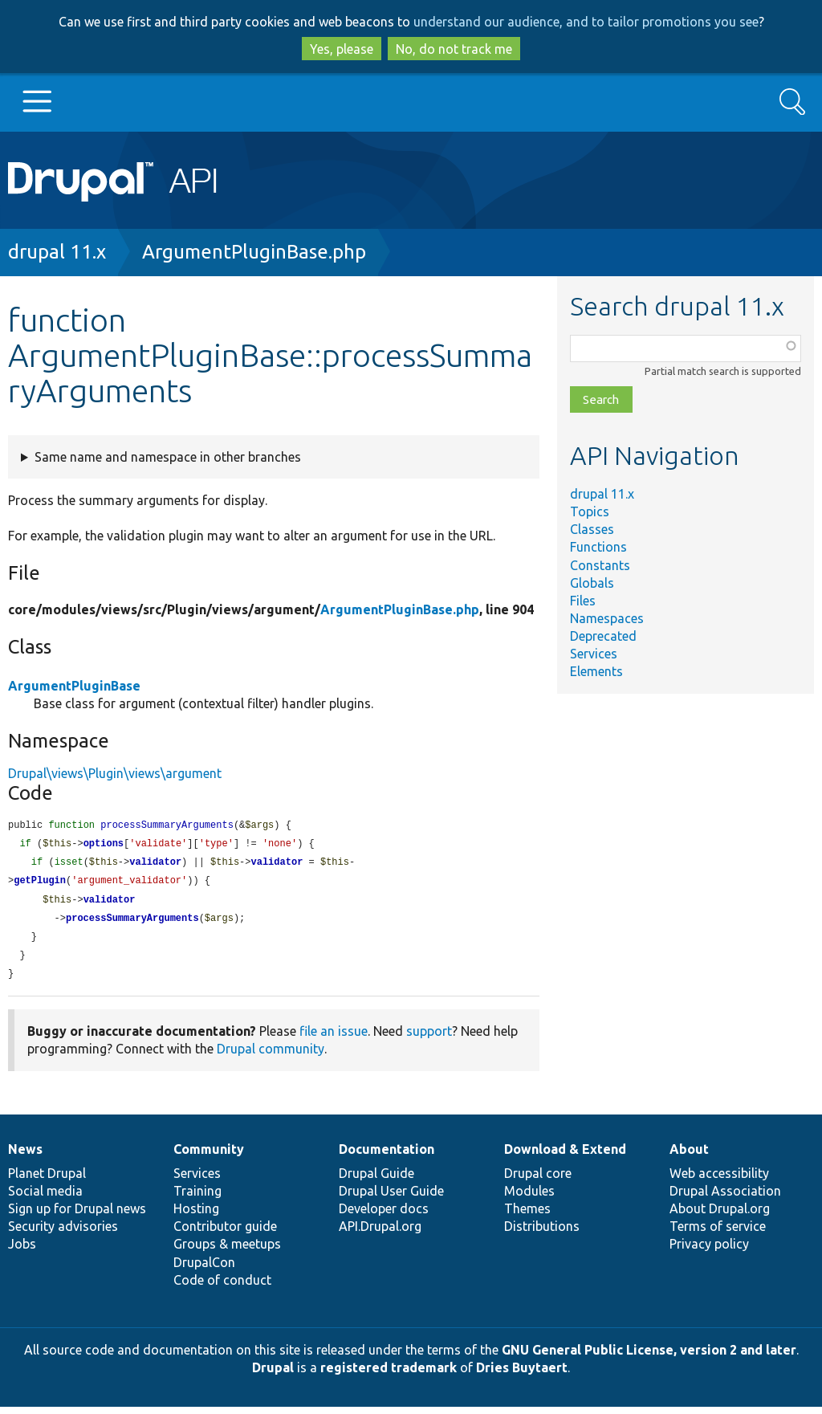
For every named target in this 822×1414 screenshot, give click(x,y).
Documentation (386, 1156)
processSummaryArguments (132, 923)
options (103, 845)
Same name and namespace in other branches (168, 457)
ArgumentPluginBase (74, 685)
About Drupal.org (719, 1215)
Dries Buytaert (522, 1374)
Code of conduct (222, 1287)
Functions (598, 547)
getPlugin (40, 883)
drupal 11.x (57, 252)
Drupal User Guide (391, 1198)
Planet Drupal (47, 1180)
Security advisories (63, 1233)
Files (583, 600)
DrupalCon (204, 1269)
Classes (592, 529)
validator (155, 864)
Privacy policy (709, 1251)
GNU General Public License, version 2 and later (649, 1357)
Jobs (22, 1251)
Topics (589, 511)
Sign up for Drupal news (77, 1215)
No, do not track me (454, 49)
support (429, 1038)
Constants (600, 565)
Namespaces (607, 618)
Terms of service (717, 1233)
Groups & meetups (227, 1251)
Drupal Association (725, 1198)
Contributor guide (225, 1233)
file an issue (333, 1038)
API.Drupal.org (380, 1233)
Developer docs (384, 1215)
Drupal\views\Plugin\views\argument (115, 773)
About (689, 1156)
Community (208, 1156)
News (25, 1156)
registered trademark (388, 1374)
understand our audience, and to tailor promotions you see (586, 21)
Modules (529, 1198)
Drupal (273, 1374)
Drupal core (538, 1180)
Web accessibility (719, 1180)
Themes (527, 1215)
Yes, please (341, 49)
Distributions (542, 1233)
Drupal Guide (376, 1180)
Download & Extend (565, 1156)
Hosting (196, 1215)
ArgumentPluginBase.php (254, 252)
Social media (45, 1198)
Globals (592, 583)
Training (197, 1198)
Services (593, 653)
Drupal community (270, 1056)
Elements (596, 671)
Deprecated (603, 636)
